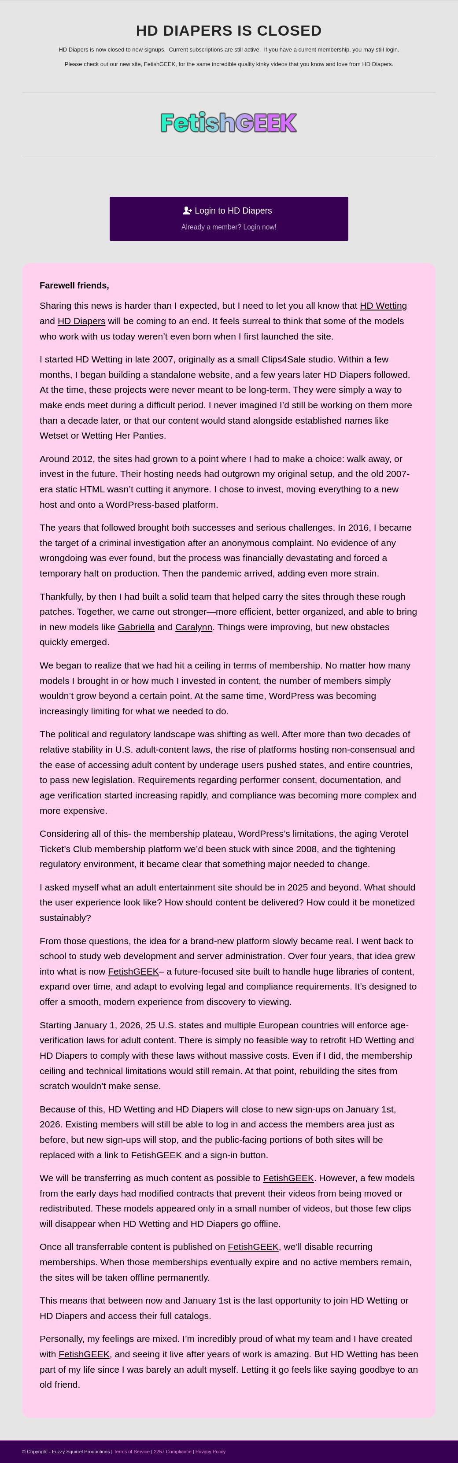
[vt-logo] (229, 122)
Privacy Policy (210, 1451)
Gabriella (136, 627)
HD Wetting (383, 305)
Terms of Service (132, 1451)
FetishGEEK (133, 971)
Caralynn (193, 627)
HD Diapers (82, 321)
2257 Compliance (173, 1451)
